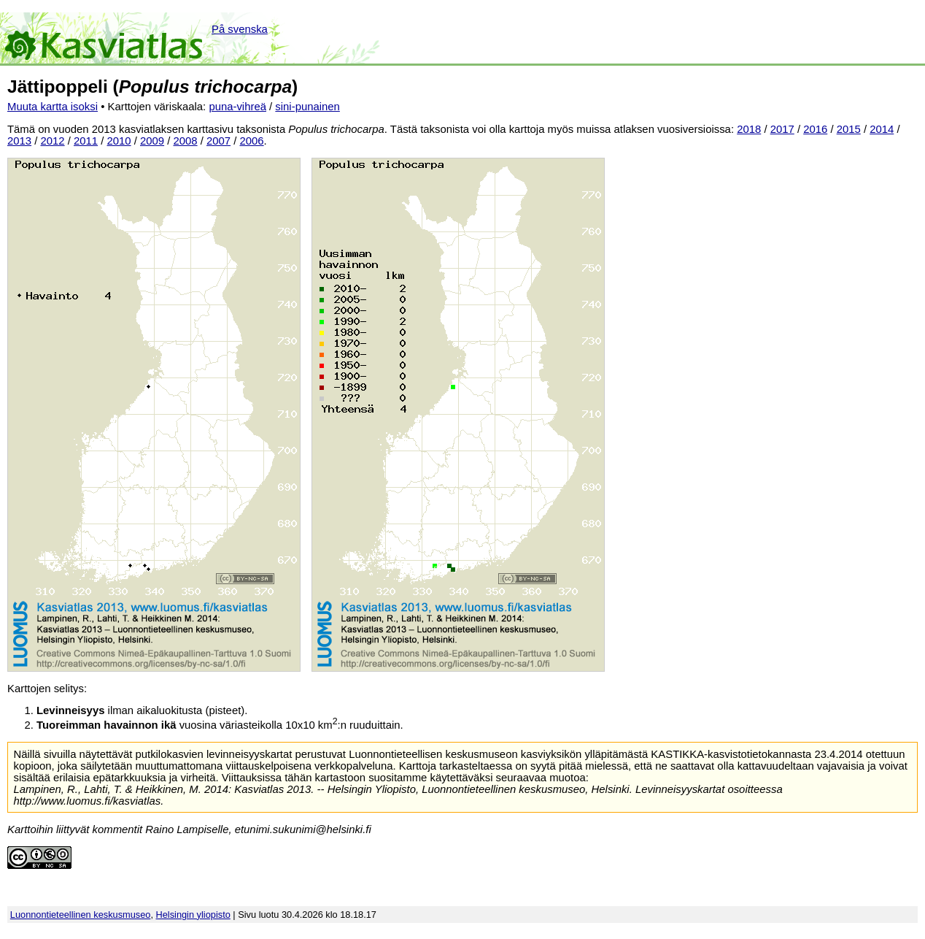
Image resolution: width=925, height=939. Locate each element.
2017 (782, 129)
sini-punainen (307, 106)
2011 (86, 141)
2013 (19, 141)
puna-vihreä (237, 106)
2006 (252, 141)
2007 (218, 141)
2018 (749, 129)
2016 (815, 129)
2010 (119, 141)
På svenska (240, 29)
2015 (849, 129)
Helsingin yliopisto (193, 914)
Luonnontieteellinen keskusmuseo (80, 914)
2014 (882, 129)
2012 (53, 141)
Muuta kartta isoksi (52, 106)
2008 (186, 141)
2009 (152, 141)
